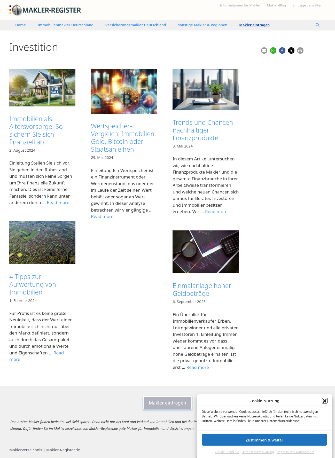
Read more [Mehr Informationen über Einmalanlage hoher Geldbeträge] (197, 367)
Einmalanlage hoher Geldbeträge (202, 289)
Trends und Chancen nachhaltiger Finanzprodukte (203, 130)
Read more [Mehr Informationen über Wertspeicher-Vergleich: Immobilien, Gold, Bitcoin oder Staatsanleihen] (102, 216)
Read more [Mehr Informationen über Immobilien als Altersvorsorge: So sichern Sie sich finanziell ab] (58, 202)
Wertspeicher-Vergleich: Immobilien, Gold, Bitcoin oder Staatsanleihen (123, 137)
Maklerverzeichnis (25, 449)
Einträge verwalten (307, 5)
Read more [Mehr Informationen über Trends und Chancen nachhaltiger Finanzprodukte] (216, 211)
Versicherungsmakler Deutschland (135, 24)
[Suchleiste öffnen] (317, 25)
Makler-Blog (276, 5)
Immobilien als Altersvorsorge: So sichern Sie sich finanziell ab (36, 130)
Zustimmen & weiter (264, 446)
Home (20, 24)
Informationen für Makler (240, 5)
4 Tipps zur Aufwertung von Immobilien (32, 284)
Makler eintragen (254, 24)
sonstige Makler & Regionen (203, 24)
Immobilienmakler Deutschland (66, 24)
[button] (324, 407)
